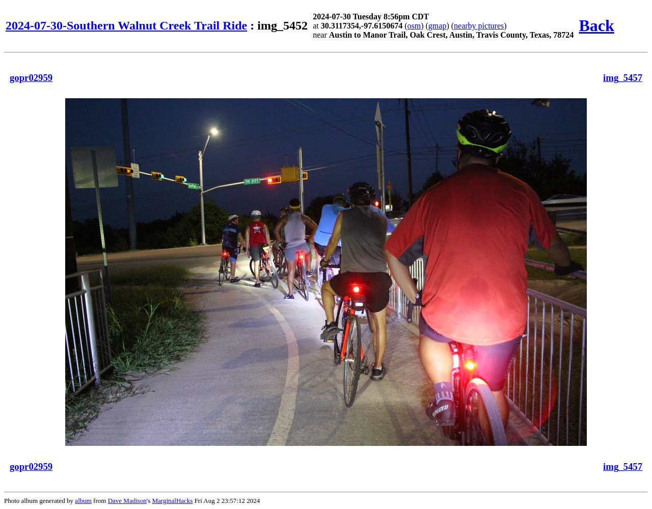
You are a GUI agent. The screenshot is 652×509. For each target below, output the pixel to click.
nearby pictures (479, 25)
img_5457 (622, 77)
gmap (437, 25)
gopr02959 (31, 77)
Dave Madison (127, 500)
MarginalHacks (172, 500)
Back (596, 25)
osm (414, 25)
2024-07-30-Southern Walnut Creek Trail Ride (126, 25)
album (83, 500)
